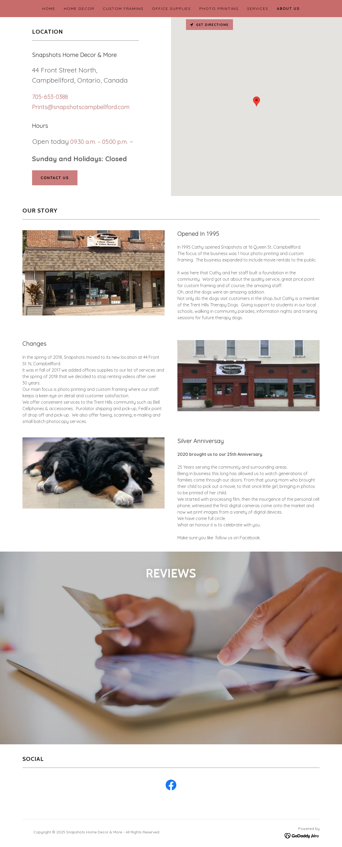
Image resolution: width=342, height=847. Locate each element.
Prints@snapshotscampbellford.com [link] (81, 107)
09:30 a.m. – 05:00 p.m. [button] (99, 141)
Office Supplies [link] (171, 8)
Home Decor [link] (79, 8)
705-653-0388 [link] (50, 97)
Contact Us (55, 177)
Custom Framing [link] (123, 8)
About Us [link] (288, 8)
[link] (81, 699)
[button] (130, 142)
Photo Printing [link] (219, 8)
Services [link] (257, 8)
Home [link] (48, 8)
